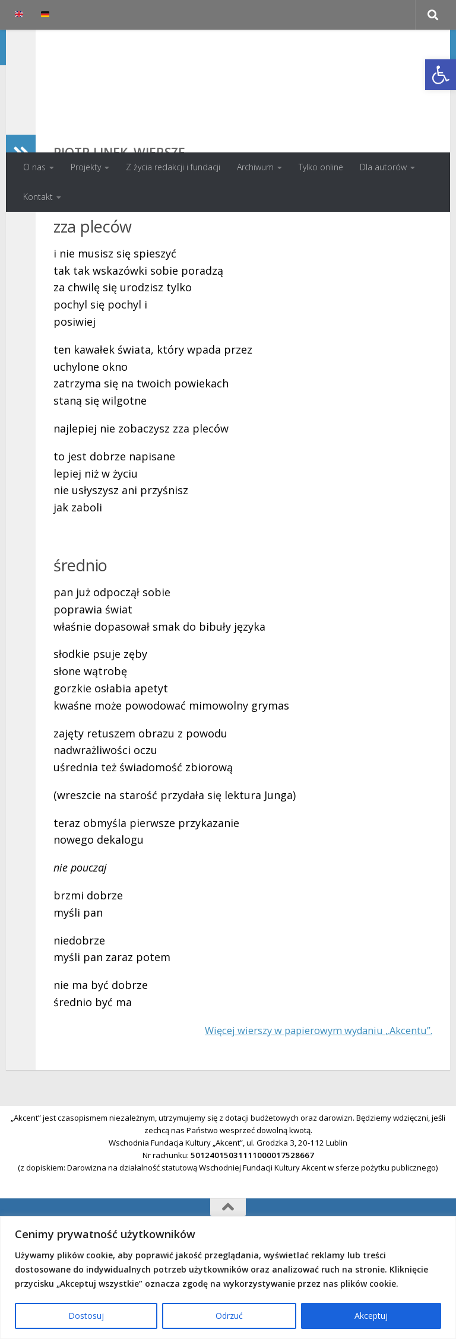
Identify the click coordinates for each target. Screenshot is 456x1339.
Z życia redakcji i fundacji (173, 167)
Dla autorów (383, 167)
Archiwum (255, 167)
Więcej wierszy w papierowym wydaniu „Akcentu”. (306, 1107)
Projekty (86, 167)
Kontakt (38, 196)
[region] (228, 1277)
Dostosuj (86, 1315)
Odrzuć (229, 1315)
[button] (440, 74)
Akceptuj (371, 1315)
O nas (34, 167)
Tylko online (321, 167)
